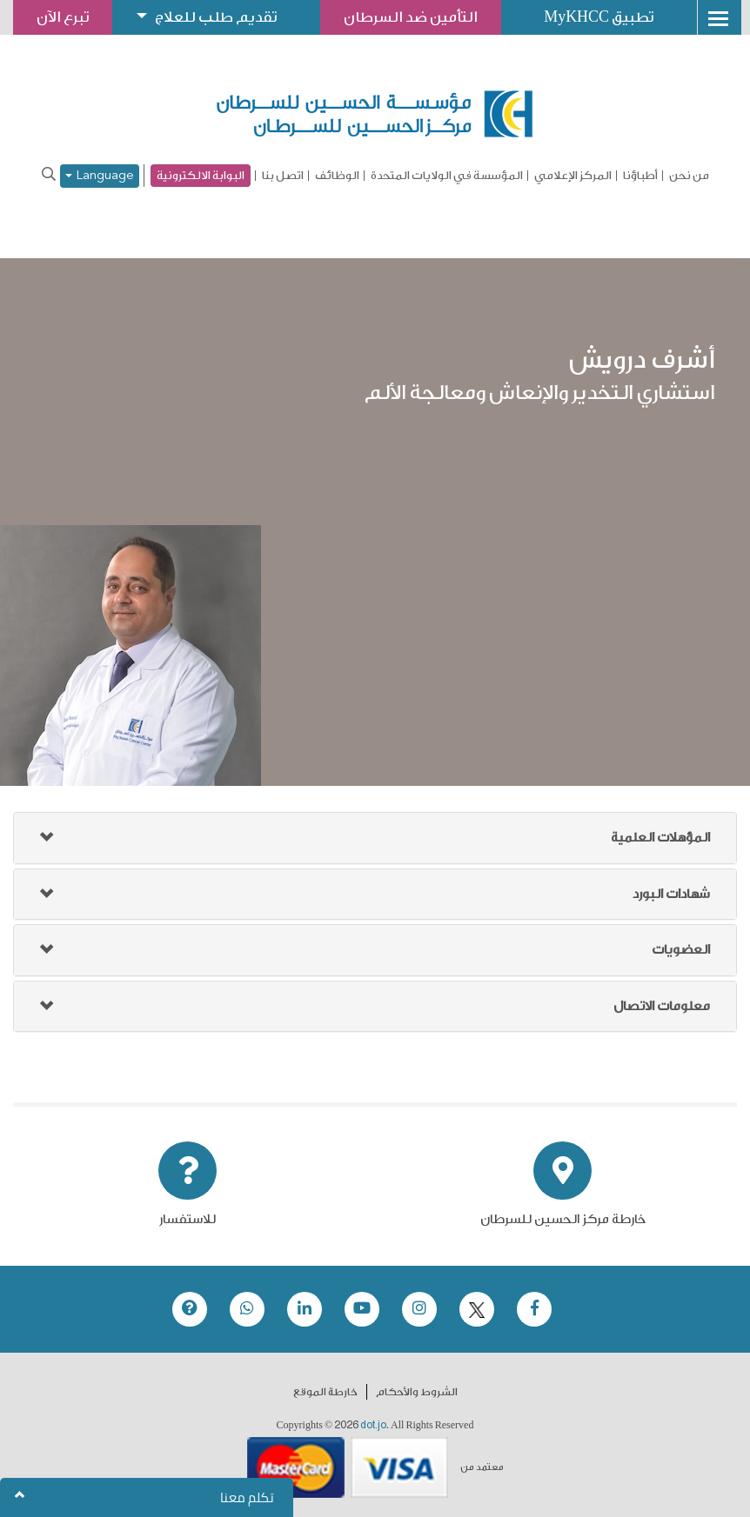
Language (99, 176)
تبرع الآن (63, 17)
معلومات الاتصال (661, 1006)
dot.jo (373, 1425)
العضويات (681, 949)
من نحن (689, 175)
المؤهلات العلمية (660, 837)
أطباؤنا (640, 175)
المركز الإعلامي (573, 175)
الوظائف (337, 175)
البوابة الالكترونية (200, 175)
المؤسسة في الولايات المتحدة (447, 175)
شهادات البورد (671, 894)
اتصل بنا (283, 175)
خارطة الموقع (325, 1392)
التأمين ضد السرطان (412, 17)
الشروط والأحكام (417, 1392)
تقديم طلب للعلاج (217, 17)
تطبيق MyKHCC (600, 17)
